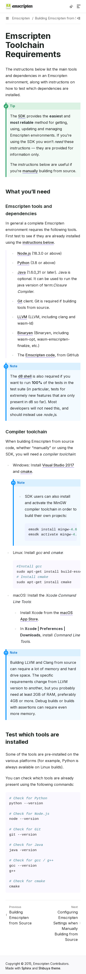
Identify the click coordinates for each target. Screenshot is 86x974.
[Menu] (78, 6)
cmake (26, 471)
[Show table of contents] (78, 18)
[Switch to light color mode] (71, 6)
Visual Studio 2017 (58, 465)
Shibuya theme (49, 968)
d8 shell (25, 376)
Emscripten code (40, 355)
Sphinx (26, 968)
